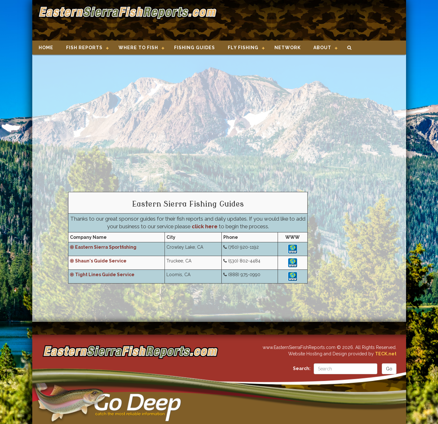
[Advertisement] (309, 21)
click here (205, 226)
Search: (302, 368)
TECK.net (385, 353)
